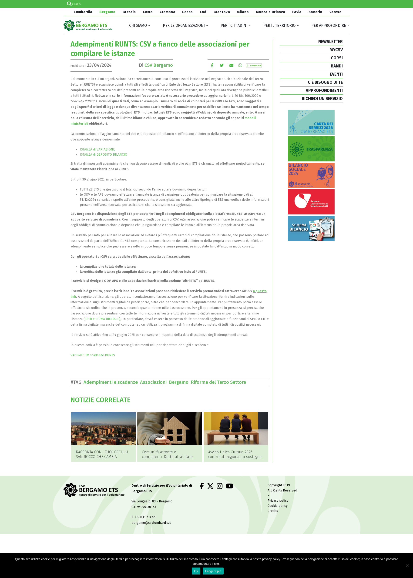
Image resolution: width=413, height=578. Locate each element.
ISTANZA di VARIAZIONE (97, 149)
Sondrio (315, 12)
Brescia (129, 12)
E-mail (231, 65)
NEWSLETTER (330, 41)
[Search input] (206, 4)
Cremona (167, 12)
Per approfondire (328, 25)
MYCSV (336, 49)
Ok (196, 571)
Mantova (222, 12)
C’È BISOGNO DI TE (325, 82)
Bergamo (107, 12)
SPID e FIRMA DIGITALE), (103, 319)
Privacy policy (278, 494)
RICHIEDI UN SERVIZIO (322, 98)
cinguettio (221, 65)
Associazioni (154, 382)
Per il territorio (279, 25)
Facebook (212, 65)
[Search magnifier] (346, 4)
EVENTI (336, 74)
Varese (335, 12)
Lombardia (82, 12)
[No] (407, 565)
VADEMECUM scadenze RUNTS (93, 355)
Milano (243, 12)
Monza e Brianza (270, 12)
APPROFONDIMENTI (324, 90)
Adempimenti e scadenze (112, 382)
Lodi (204, 12)
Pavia (297, 12)
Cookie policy (278, 499)
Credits (273, 505)
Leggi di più (213, 571)
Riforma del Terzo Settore (219, 382)
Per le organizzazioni (184, 25)
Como (148, 12)
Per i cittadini (234, 25)
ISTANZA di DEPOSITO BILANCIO (103, 155)
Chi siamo (138, 25)
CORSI (337, 57)
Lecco (187, 12)
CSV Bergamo (158, 65)
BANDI (337, 66)
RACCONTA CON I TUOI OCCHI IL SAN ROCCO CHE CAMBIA (102, 454)
